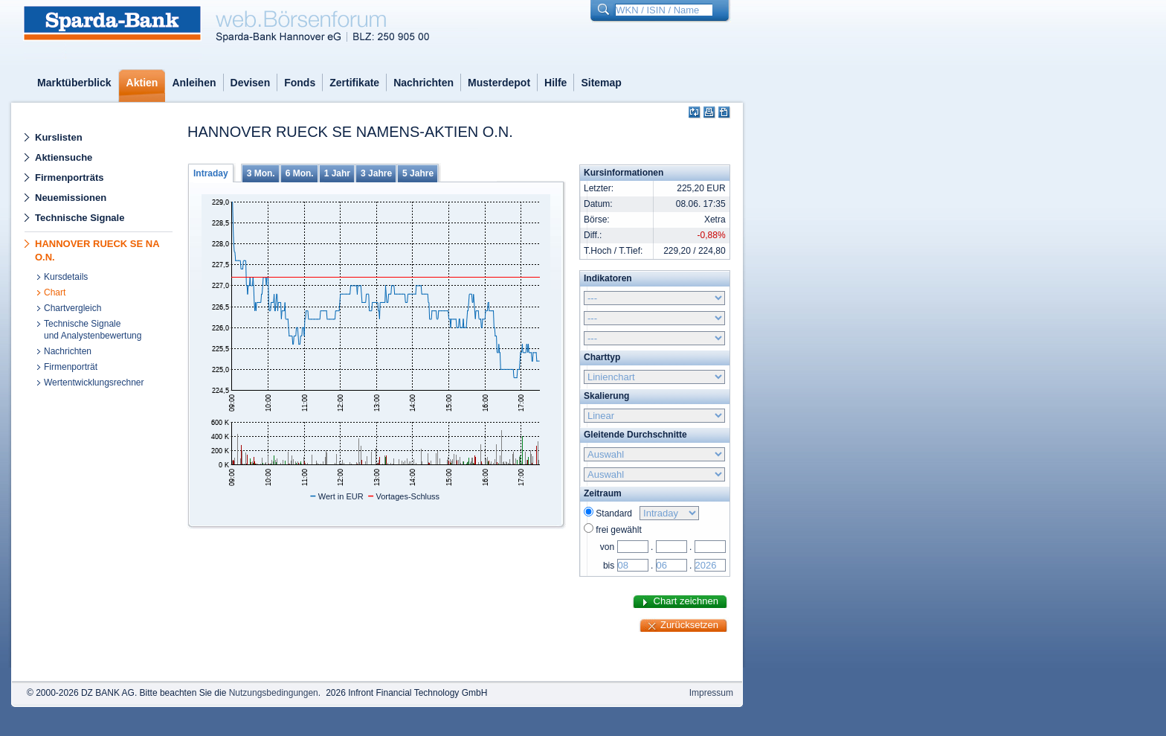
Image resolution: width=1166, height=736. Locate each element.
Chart (54, 292)
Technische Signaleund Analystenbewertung (92, 330)
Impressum (711, 693)
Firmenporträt (70, 367)
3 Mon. (261, 173)
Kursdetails (66, 277)
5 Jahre (418, 173)
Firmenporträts (69, 177)
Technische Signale (79, 217)
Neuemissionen (70, 197)
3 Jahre (376, 173)
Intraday (210, 173)
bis (608, 565)
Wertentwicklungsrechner (94, 382)
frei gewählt (618, 530)
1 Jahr (337, 173)
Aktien (142, 83)
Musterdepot (499, 83)
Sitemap (601, 83)
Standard (616, 513)
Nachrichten (423, 83)
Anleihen (194, 83)
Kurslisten (59, 137)
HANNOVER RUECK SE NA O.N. (97, 250)
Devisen (251, 83)
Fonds (299, 83)
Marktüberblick (74, 83)
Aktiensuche (63, 157)
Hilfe (555, 83)
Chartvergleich (72, 308)
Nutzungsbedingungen (273, 693)
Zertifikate (354, 83)
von (607, 547)
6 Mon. (300, 173)
